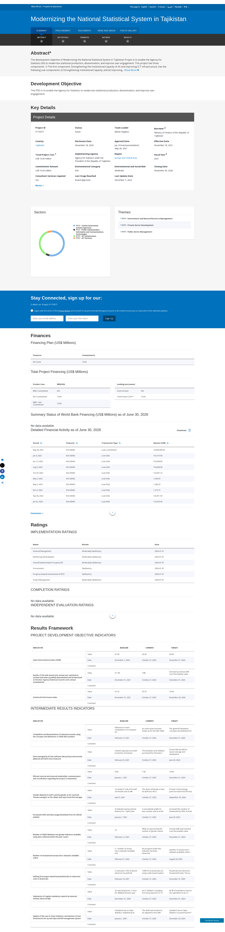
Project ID (40, 127)
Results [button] (127, 40)
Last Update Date (124, 176)
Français (161, 7)
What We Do (36, 6)
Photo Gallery (128, 30)
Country (39, 141)
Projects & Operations (52, 6)
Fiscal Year (160, 154)
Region (118, 153)
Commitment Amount (46, 166)
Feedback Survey (212, 920)
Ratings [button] (106, 40)
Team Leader (121, 127)
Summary (41, 30)
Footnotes (36, 513)
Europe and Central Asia (126, 158)
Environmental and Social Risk (130, 166)
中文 (185, 7)
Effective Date (161, 141)
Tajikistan (39, 145)
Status (78, 127)
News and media (106, 30)
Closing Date (160, 166)
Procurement (63, 30)
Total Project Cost (45, 154)
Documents (84, 30)
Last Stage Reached (85, 176)
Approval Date (122, 141)
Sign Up (109, 318)
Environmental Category (87, 166)
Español (153, 7)
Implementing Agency (86, 153)
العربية (169, 7)
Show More (131, 70)
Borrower (159, 128)
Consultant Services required (50, 176)
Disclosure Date (83, 141)
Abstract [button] (41, 40)
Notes (38, 185)
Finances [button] (84, 40)
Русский (178, 7)
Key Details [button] (63, 40)
